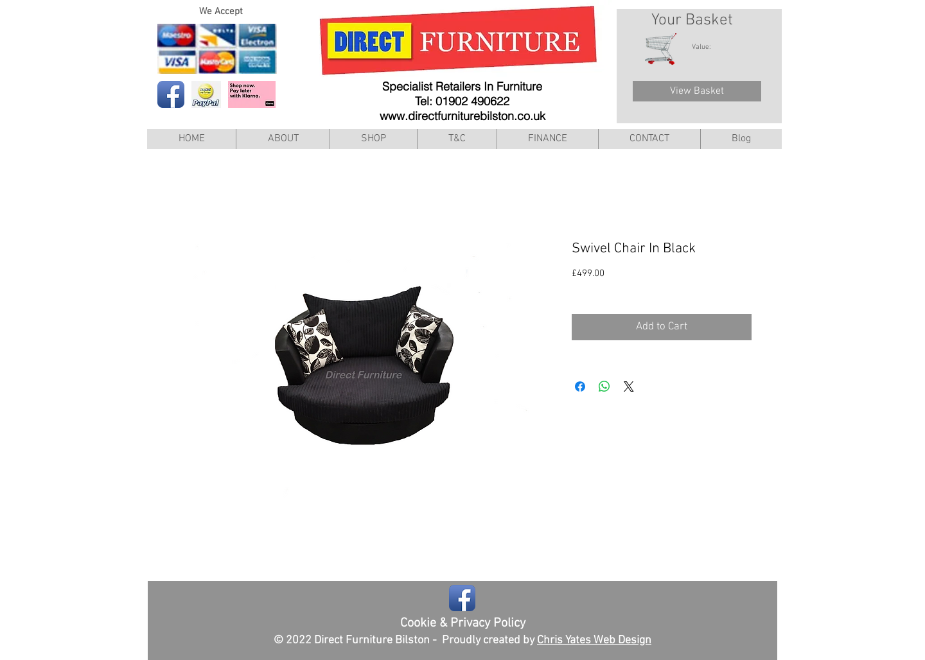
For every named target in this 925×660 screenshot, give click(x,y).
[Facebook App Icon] (170, 94)
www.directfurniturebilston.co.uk (462, 116)
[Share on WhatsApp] (604, 386)
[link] (708, 46)
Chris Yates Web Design (594, 640)
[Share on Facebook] (580, 386)
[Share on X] (629, 386)
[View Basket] (697, 91)
